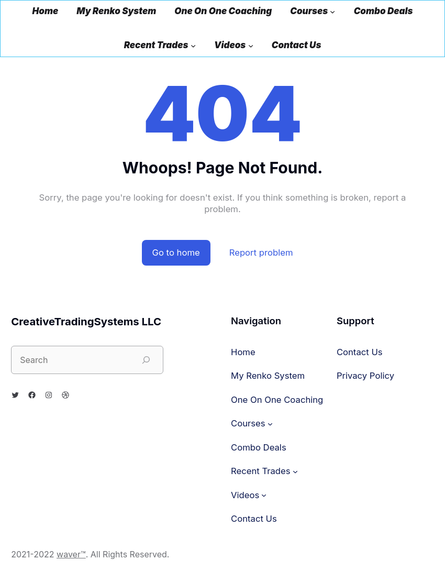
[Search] (146, 360)
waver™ (71, 554)
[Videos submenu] (250, 45)
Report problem (261, 252)
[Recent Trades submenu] (193, 45)
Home (45, 11)
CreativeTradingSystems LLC (86, 321)
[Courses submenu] (332, 11)
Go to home (176, 252)
